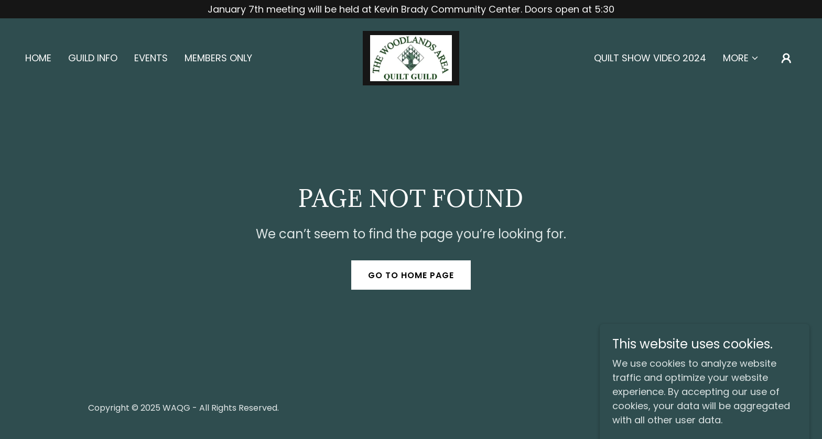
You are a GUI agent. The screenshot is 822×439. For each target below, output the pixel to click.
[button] (741, 58)
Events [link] (151, 57)
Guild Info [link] (92, 57)
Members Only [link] (218, 57)
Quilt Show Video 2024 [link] (650, 57)
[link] (411, 57)
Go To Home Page (411, 275)
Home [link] (38, 57)
